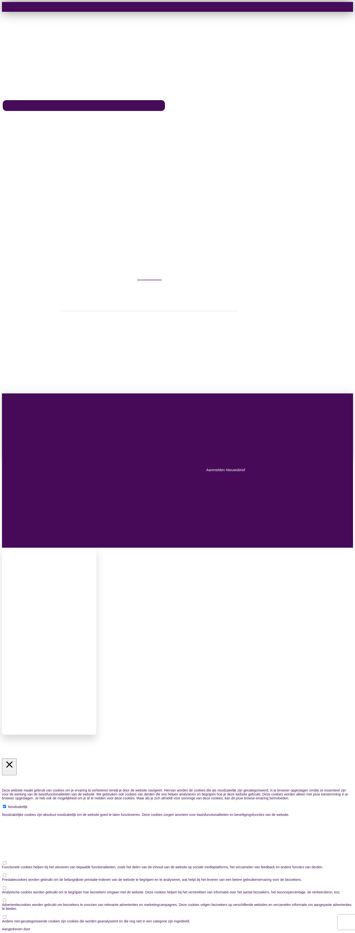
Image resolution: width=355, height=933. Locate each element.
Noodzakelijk (17, 807)
